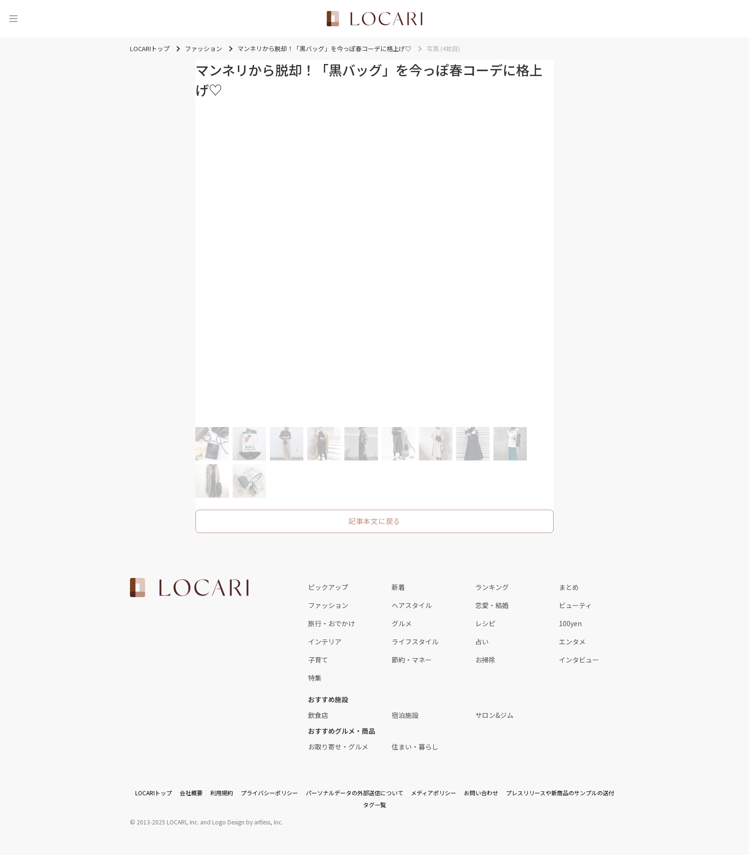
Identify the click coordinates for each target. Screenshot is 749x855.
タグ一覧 (374, 805)
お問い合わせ (481, 793)
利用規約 (221, 793)
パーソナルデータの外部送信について (354, 793)
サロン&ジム (494, 715)
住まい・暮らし (415, 746)
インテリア (325, 641)
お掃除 (485, 659)
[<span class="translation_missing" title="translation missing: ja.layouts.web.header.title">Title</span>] (374, 18)
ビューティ (575, 605)
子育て (318, 659)
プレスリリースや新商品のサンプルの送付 (560, 793)
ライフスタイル (415, 641)
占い (482, 641)
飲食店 (318, 715)
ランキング (492, 587)
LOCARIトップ (153, 793)
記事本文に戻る (374, 521)
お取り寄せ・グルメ (338, 746)
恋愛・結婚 (492, 605)
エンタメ (572, 641)
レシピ (485, 623)
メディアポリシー (433, 793)
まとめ (569, 587)
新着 (398, 587)
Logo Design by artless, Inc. (247, 822)
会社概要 (191, 793)
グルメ (402, 623)
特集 (314, 678)
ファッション (328, 605)
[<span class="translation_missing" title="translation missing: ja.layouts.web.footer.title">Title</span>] (189, 587)
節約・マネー (412, 659)
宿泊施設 (405, 715)
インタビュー (579, 659)
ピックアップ (328, 587)
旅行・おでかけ (331, 623)
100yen (570, 623)
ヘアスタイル (412, 605)
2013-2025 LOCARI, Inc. (168, 822)
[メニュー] (13, 18)
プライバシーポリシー (269, 793)
